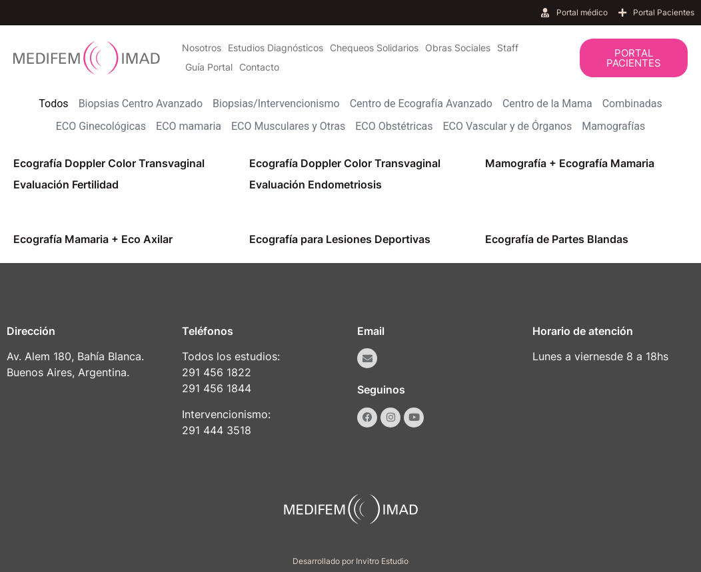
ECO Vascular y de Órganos (507, 126)
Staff (507, 47)
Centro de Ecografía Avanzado (421, 103)
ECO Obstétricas (393, 126)
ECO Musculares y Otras (288, 126)
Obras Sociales (457, 47)
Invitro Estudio (382, 561)
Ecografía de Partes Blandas (556, 239)
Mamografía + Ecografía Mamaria (569, 163)
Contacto (259, 67)
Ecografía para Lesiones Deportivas (339, 239)
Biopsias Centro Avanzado (141, 103)
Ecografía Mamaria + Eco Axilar (93, 239)
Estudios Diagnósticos (275, 47)
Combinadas (632, 103)
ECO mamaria (188, 126)
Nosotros (201, 47)
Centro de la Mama (547, 103)
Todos (53, 103)
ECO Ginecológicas (101, 126)
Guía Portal (209, 67)
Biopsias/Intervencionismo (276, 103)
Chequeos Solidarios (374, 47)
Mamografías (613, 126)
